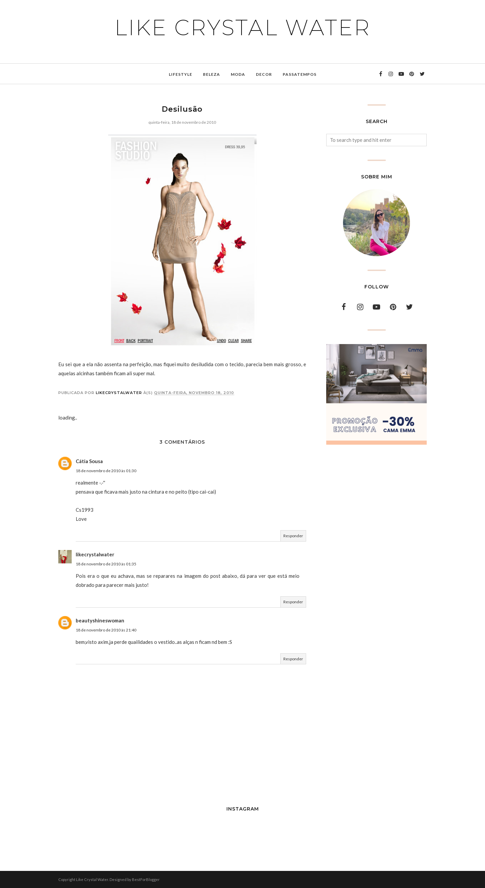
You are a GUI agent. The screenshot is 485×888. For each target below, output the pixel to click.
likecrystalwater (95, 554)
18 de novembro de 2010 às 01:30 (106, 470)
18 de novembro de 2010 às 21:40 (106, 629)
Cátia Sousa (89, 461)
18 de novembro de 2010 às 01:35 (106, 563)
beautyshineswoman (100, 620)
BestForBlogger (146, 879)
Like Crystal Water (243, 27)
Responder (293, 535)
